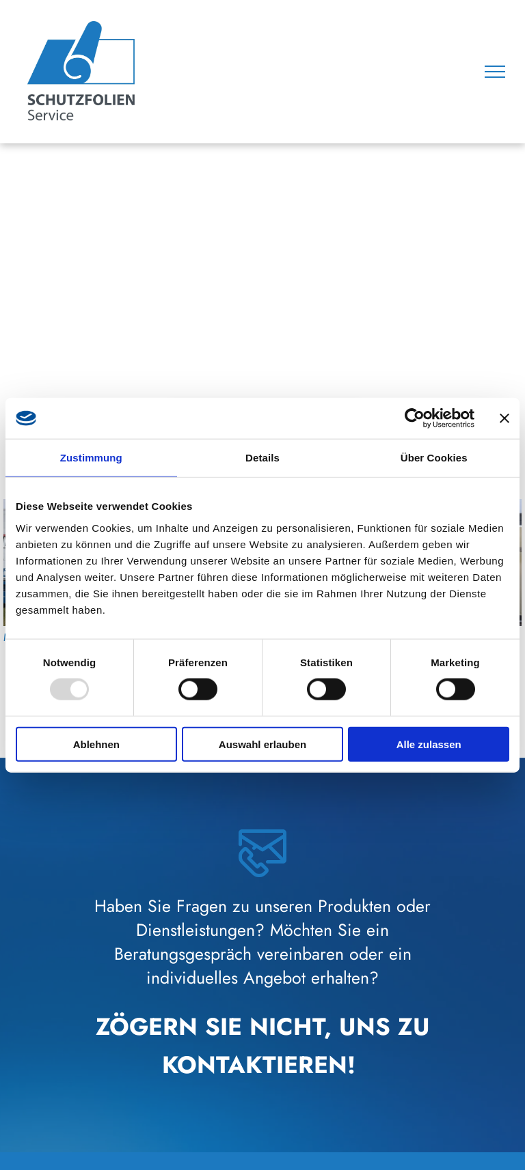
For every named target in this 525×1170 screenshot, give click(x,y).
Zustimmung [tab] (91, 457)
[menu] (495, 71)
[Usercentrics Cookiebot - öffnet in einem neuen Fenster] (414, 418)
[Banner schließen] (504, 418)
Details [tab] (262, 457)
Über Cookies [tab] (434, 457)
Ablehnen (96, 744)
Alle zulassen (428, 744)
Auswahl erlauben (262, 744)
